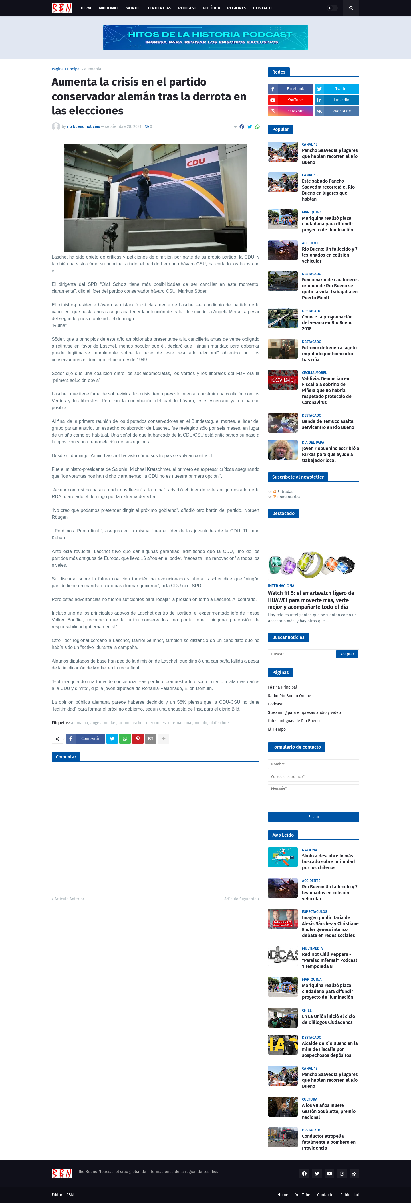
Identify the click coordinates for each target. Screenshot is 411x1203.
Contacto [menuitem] (263, 8)
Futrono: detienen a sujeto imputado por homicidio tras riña (329, 353)
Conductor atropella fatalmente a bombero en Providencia (329, 1142)
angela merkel (103, 723)
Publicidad (349, 1194)
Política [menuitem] (211, 8)
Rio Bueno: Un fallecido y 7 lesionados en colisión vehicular (329, 255)
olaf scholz (219, 723)
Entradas (283, 491)
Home (282, 1194)
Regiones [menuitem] (236, 8)
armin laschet (131, 723)
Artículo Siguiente (240, 899)
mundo (201, 723)
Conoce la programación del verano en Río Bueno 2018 (327, 323)
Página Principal (66, 69)
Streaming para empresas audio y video (304, 712)
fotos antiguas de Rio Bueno (294, 720)
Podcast (275, 704)
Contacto (325, 1194)
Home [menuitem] (86, 8)
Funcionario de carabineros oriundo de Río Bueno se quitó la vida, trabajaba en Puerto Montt (330, 288)
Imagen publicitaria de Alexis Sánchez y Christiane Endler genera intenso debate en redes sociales (330, 926)
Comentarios (287, 497)
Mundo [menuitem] (133, 8)
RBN (70, 1194)
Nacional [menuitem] (109, 8)
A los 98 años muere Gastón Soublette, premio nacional (329, 1111)
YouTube (302, 1194)
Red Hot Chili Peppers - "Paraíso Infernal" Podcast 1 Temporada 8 (329, 960)
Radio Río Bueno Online (289, 695)
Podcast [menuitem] (187, 8)
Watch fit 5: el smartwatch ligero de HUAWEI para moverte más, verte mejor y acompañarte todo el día (311, 600)
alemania (92, 69)
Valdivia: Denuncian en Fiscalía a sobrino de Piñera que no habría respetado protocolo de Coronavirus (327, 390)
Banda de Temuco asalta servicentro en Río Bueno (328, 424)
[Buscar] (313, 654)
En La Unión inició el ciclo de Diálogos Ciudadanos (328, 1019)
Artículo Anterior (69, 899)
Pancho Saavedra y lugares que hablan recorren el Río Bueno (330, 156)
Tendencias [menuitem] (159, 8)
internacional (180, 723)
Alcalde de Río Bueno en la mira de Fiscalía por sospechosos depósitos (330, 1049)
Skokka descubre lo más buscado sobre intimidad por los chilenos (328, 862)
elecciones (156, 723)
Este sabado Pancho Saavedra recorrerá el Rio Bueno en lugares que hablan (328, 189)
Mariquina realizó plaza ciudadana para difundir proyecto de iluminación (327, 224)
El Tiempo (277, 729)
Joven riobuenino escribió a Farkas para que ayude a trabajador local (330, 454)
